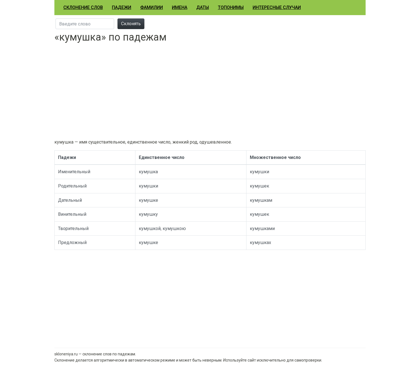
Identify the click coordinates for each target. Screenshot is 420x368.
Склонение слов (83, 7)
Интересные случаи (277, 7)
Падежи (121, 7)
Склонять (131, 23)
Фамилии (151, 7)
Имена (179, 7)
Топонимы (231, 7)
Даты (202, 7)
